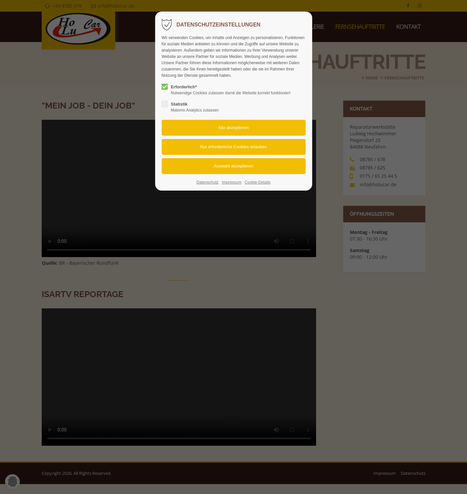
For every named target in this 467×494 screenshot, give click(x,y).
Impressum (231, 182)
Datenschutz (208, 182)
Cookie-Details (257, 182)
